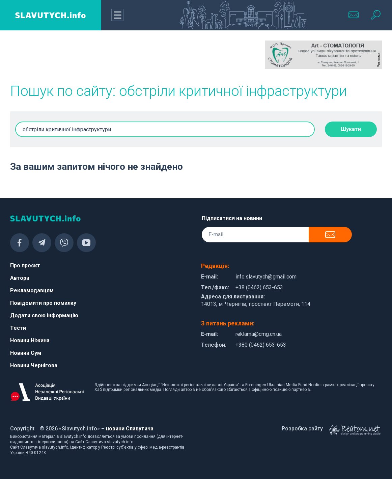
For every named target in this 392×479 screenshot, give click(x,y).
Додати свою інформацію (44, 315)
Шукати (351, 129)
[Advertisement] (68, 57)
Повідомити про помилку (43, 303)
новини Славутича (129, 428)
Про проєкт (25, 265)
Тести (18, 328)
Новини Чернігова (33, 365)
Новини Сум (25, 353)
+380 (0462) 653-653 (260, 345)
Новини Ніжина (30, 340)
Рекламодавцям (32, 290)
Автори (19, 278)
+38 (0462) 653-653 (259, 287)
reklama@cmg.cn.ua (258, 334)
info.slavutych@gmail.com (266, 276)
